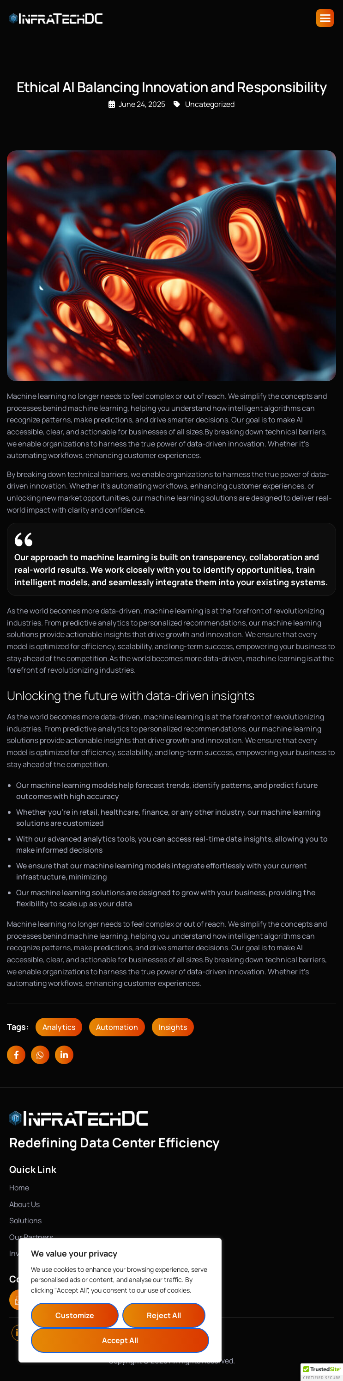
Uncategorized (210, 104)
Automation (117, 1027)
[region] (120, 1300)
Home (19, 1188)
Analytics (58, 1027)
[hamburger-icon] (325, 18)
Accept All (120, 1340)
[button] (322, 1372)
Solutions (25, 1220)
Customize (74, 1315)
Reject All (164, 1315)
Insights (173, 1027)
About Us (24, 1204)
